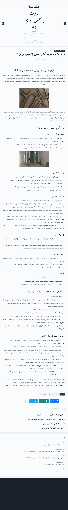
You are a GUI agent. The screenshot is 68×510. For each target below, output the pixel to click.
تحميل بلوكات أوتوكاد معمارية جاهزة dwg (53, 445)
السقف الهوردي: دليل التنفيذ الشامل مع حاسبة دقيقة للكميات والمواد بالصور (43, 451)
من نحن (62, 508)
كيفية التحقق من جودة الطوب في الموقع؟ (52, 424)
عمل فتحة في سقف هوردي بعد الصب (54, 471)
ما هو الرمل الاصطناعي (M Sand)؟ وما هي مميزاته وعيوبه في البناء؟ (45, 419)
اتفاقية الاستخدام (60, 500)
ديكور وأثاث (43, 394)
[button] (54, 401)
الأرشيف (62, 496)
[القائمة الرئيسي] (65, 23)
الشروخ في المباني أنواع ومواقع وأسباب (53, 464)
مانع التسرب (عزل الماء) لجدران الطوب (52, 428)
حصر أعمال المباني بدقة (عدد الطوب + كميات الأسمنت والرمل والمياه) (45, 458)
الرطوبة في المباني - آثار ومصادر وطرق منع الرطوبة (50, 415)
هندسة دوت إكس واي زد (34, 16)
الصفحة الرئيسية (60, 492)
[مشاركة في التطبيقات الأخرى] (26, 401)
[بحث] (3, 23)
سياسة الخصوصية (59, 504)
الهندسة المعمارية (59, 50)
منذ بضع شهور (59, 442)
